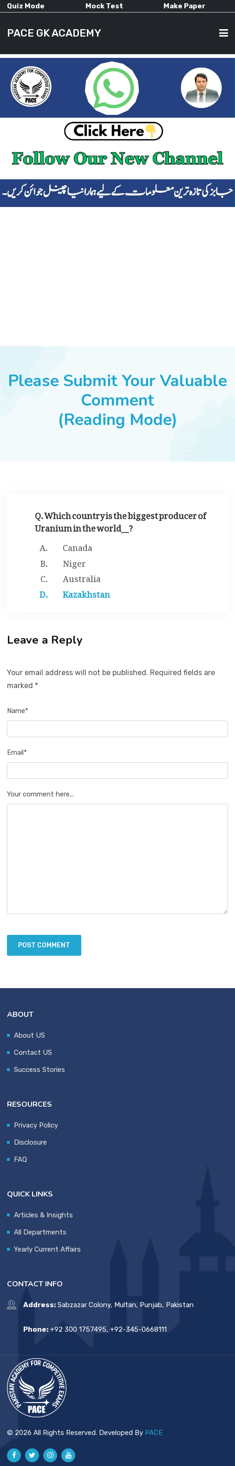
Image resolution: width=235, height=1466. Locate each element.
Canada (77, 546)
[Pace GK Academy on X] (32, 1455)
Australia (82, 577)
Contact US (33, 1052)
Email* (17, 752)
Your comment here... (40, 794)
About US (29, 1035)
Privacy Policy (36, 1125)
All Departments (40, 1232)
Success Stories (39, 1069)
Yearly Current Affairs (47, 1249)
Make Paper (184, 6)
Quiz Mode (26, 6)
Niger (74, 562)
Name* (17, 711)
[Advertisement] (117, 276)
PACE (154, 1432)
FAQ (20, 1159)
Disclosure (30, 1142)
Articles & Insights (43, 1215)
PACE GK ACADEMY (55, 33)
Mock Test (104, 6)
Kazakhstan (86, 593)
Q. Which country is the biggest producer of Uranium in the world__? (120, 520)
